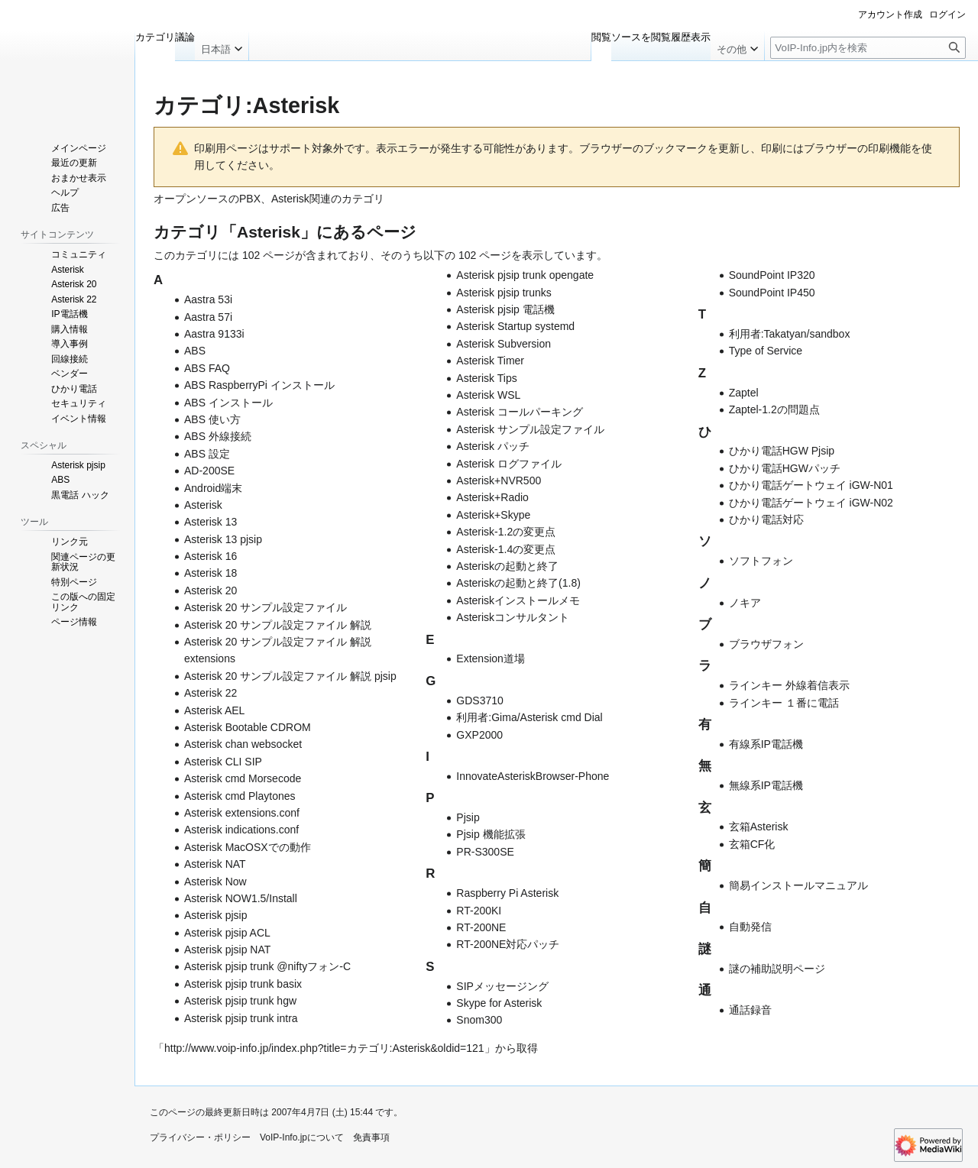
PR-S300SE (484, 852)
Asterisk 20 (210, 590)
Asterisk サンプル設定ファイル (530, 429)
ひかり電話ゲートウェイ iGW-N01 (811, 485)
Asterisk (203, 505)
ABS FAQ (207, 368)
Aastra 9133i (214, 334)
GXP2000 (479, 735)
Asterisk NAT (215, 864)
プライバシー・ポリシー (200, 1137)
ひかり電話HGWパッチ (784, 468)
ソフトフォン (761, 561)
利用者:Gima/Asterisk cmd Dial (529, 717)
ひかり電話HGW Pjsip (781, 451)
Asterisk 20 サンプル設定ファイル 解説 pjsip (290, 676)
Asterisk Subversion (503, 344)
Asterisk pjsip (215, 915)
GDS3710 (479, 700)
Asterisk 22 (210, 693)
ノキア (745, 603)
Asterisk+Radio (492, 497)
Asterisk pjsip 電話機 (505, 309)
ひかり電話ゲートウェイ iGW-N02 (811, 503)
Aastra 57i (208, 317)
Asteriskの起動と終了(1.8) (518, 583)
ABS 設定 (207, 454)
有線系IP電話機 (766, 744)
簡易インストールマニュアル (798, 885)
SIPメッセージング (502, 986)
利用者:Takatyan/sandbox (789, 334)
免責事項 (371, 1137)
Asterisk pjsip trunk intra (241, 1018)
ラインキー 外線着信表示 (789, 685)
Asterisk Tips (486, 378)
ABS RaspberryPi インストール (259, 385)
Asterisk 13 (210, 522)
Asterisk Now (215, 881)
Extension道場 (490, 658)
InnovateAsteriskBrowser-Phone (532, 776)
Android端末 (213, 488)
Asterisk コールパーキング (519, 412)
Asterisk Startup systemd (515, 326)
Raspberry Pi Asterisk (507, 893)
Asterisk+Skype (493, 515)
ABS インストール (228, 402)
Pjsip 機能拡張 (490, 834)
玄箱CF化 (752, 844)
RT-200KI (478, 910)
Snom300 (479, 1020)
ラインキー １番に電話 (784, 703)
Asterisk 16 (210, 556)
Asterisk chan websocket (243, 744)
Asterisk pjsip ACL (227, 933)
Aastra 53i (208, 299)
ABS (195, 351)
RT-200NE (481, 927)
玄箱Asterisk (759, 826)
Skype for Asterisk (499, 1003)
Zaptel (744, 393)
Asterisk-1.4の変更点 (505, 549)
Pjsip (467, 817)
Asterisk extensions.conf (242, 813)
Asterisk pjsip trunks (503, 292)
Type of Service (766, 351)
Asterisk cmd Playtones (240, 796)
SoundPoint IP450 (772, 292)
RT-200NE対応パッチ (507, 944)
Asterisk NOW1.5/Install (240, 898)
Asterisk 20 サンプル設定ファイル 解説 (277, 625)
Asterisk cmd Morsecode (242, 778)
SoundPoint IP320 (772, 275)
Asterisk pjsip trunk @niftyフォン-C (267, 966)
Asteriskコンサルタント (512, 617)
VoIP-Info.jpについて (302, 1137)
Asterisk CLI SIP (223, 761)
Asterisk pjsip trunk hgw (240, 1001)
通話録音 (750, 1010)
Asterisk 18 (210, 573)
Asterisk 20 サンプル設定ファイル (265, 607)
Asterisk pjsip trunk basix (243, 984)
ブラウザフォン (766, 644)
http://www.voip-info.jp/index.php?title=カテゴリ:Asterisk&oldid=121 (324, 1048)
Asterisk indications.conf (241, 829)
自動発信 (750, 926)
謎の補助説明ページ (777, 969)
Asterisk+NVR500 (498, 480)
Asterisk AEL (214, 710)
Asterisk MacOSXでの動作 (247, 847)
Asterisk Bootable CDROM (247, 727)
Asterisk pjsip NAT (227, 949)
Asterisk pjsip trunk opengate (525, 275)
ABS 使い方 (212, 419)
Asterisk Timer (490, 360)
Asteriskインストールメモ (518, 600)
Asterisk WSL (488, 395)
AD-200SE (209, 470)
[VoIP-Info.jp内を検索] (868, 48)
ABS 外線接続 (217, 436)
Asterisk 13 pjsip (223, 539)
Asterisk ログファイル (509, 464)
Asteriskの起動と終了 (507, 566)
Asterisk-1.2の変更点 (505, 532)
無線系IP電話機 (766, 785)
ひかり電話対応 (766, 519)
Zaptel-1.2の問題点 (774, 409)
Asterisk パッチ (492, 446)
